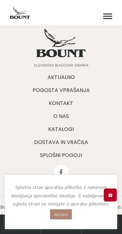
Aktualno (61, 77)
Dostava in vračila (61, 142)
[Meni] (106, 16)
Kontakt (61, 103)
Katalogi (61, 129)
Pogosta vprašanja (61, 90)
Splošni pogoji (61, 155)
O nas (61, 116)
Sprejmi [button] (61, 214)
